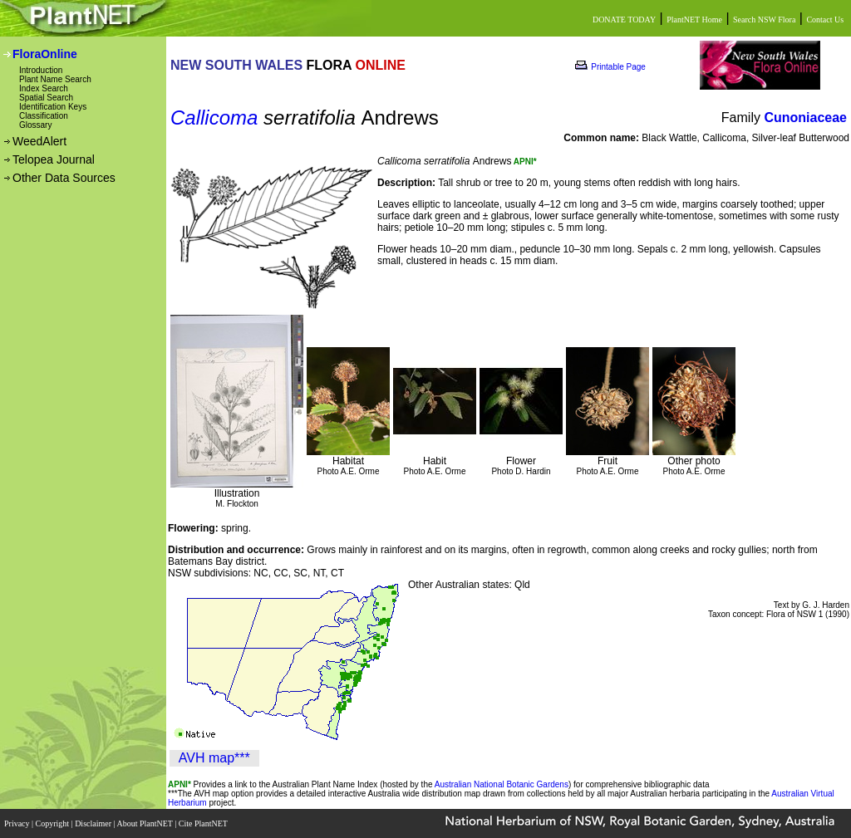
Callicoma (214, 117)
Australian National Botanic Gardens (501, 784)
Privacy (18, 823)
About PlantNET (145, 823)
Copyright (53, 823)
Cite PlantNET (204, 823)
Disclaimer (94, 823)
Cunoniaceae (805, 117)
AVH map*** (214, 758)
